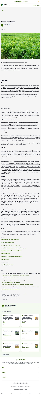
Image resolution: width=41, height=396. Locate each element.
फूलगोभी (13, 296)
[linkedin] (14, 383)
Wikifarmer (6, 24)
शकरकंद (15, 298)
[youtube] (20, 383)
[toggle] (2, 1)
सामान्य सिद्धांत (5, 335)
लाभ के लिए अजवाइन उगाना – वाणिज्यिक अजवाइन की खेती (10, 245)
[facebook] (17, 383)
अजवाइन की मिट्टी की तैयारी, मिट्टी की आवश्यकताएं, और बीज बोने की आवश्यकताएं (14, 248)
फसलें (23, 333)
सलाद (19, 298)
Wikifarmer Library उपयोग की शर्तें (18, 389)
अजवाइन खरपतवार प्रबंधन (5, 259)
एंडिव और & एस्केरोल (16, 294)
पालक (7, 296)
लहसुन (11, 298)
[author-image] (3, 306)
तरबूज (14, 295)
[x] (26, 383)
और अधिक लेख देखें (6, 354)
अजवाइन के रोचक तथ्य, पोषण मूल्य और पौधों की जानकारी (10, 239)
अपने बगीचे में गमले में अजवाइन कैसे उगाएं (7, 242)
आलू (11, 294)
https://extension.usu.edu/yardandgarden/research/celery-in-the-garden (17, 284)
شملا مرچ (3, 294)
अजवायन (24, 294)
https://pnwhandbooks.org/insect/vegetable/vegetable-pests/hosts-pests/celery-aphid (20, 286)
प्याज (10, 296)
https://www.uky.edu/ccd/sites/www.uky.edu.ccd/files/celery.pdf (15, 275)
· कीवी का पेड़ (27, 333)
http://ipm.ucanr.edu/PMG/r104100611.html (11, 277)
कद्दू (5, 295)
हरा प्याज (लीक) (4, 299)
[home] (2, 393)
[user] (39, 393)
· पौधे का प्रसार (9, 335)
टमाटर (11, 295)
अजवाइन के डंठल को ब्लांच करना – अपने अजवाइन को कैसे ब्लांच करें (11, 256)
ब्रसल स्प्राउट (3, 298)
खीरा (8, 295)
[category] (11, 393)
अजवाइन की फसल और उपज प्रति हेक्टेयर (7, 264)
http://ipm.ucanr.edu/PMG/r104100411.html (11, 282)
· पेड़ (24, 333)
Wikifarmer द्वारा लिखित (10, 305)
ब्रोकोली (8, 298)
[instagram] (23, 383)
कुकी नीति (26, 389)
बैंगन (17, 296)
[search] (30, 393)
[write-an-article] (20, 393)
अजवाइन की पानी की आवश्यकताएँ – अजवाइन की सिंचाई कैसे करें (11, 250)
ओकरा (3, 295)
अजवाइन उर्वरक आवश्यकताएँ (5, 253)
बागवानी (4, 322)
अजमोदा (7, 294)
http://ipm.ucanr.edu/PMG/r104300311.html (11, 289)
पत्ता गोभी (3, 296)
